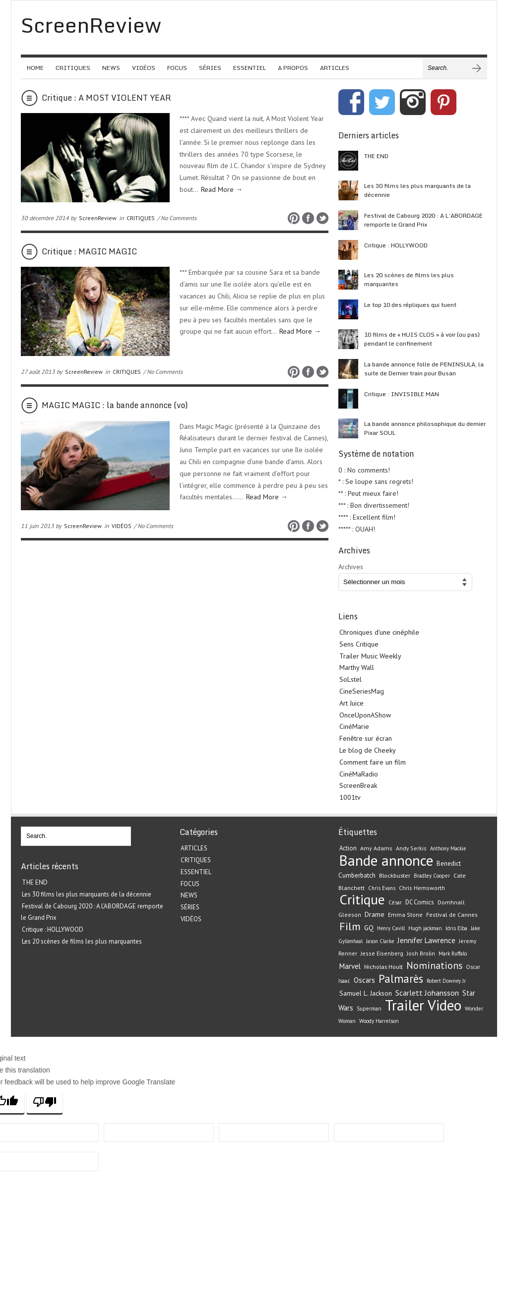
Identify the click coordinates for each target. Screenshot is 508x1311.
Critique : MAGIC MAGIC (89, 251)
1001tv (350, 797)
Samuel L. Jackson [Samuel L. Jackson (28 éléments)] (365, 993)
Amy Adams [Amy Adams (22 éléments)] (376, 848)
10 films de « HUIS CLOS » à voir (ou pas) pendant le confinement (422, 339)
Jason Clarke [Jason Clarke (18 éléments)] (380, 941)
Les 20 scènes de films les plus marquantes (409, 279)
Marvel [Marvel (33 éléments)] (350, 966)
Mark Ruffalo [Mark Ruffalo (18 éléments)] (453, 953)
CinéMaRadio (358, 774)
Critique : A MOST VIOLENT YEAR (106, 97)
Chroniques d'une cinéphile (379, 632)
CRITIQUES (73, 67)
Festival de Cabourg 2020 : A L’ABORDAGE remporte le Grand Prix (423, 220)
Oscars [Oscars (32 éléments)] (364, 980)
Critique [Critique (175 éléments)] (362, 899)
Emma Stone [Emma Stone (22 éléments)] (405, 914)
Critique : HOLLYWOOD (396, 245)
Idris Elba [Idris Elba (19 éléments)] (456, 928)
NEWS (111, 67)
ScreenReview (98, 218)
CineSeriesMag (361, 691)
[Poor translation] (45, 1102)
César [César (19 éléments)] (395, 902)
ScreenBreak (358, 785)
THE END (376, 156)
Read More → (222, 189)
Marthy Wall (356, 667)
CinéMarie (354, 726)
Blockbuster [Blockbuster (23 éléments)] (394, 875)
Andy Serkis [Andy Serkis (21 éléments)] (411, 848)
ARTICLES (334, 67)
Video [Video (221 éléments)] (444, 1005)
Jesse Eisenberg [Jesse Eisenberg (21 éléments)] (382, 953)
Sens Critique (359, 644)
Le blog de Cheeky (367, 750)
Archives (350, 566)
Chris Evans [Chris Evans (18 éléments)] (381, 888)
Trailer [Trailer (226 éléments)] (404, 1005)
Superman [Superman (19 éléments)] (369, 1008)
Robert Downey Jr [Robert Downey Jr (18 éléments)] (446, 980)
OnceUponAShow (365, 715)
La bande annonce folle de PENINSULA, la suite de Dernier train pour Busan (424, 368)
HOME (35, 67)
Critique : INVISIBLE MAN (401, 394)
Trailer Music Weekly (370, 656)
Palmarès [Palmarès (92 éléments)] (401, 978)
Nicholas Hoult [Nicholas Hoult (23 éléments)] (383, 966)
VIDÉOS (143, 67)
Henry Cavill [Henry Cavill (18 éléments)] (391, 928)
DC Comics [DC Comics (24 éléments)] (419, 902)
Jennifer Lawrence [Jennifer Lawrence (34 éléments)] (426, 940)
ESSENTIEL (249, 67)
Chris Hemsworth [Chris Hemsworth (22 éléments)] (422, 888)
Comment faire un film (372, 762)
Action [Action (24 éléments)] (348, 848)
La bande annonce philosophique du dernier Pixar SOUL (425, 428)
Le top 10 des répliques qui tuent (410, 304)
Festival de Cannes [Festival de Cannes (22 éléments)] (452, 914)
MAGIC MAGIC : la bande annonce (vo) (115, 405)
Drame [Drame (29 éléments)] (374, 914)
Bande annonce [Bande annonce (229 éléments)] (386, 860)
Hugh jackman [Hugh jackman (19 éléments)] (425, 928)
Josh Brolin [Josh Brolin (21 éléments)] (421, 953)
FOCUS (177, 67)
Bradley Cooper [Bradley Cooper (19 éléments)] (432, 875)
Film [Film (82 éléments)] (350, 926)
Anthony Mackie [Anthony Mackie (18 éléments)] (448, 848)
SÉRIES (210, 67)
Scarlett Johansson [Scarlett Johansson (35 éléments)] (427, 993)
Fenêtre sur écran (365, 738)
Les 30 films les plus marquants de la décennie (417, 190)
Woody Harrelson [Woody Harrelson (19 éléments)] (379, 1020)
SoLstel (350, 679)
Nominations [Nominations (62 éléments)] (434, 965)
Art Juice (351, 703)
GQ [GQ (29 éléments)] (369, 927)
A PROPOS (293, 67)
